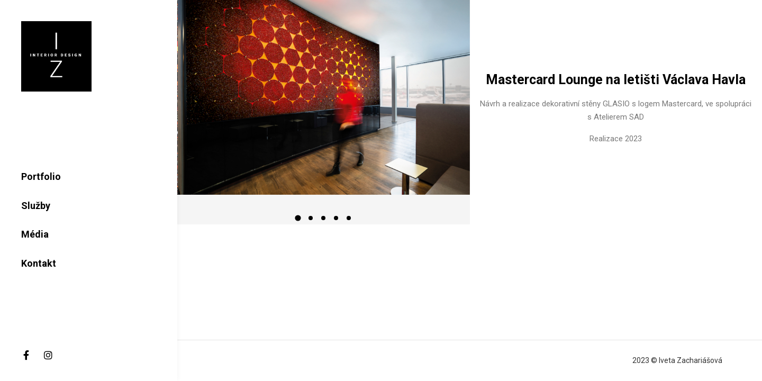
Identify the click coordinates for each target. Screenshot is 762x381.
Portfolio (41, 176)
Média (35, 234)
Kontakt (38, 263)
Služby (35, 205)
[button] (298, 218)
